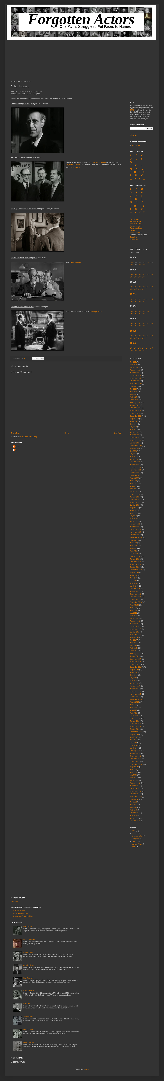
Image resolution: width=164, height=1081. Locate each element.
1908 (139, 277)
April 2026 (133, 365)
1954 (147, 336)
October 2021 (135, 505)
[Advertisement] (82, 58)
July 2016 (133, 672)
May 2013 (133, 775)
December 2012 (135, 788)
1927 (135, 301)
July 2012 (133, 802)
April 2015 (133, 713)
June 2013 (133, 772)
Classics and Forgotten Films (23, 916)
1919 (143, 289)
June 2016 (133, 675)
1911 (135, 287)
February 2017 (135, 653)
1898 (139, 265)
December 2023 (135, 438)
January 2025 (135, 405)
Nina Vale (26, 1004)
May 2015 (133, 710)
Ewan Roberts (75, 263)
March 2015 (134, 716)
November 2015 (135, 694)
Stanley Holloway (99, 162)
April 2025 (133, 397)
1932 (139, 311)
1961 (135, 348)
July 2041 (133, 362)
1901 (135, 275)
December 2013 (135, 756)
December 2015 (135, 691)
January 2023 (135, 465)
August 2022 (134, 478)
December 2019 (135, 562)
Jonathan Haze (28, 965)
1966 (131, 350)
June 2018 (133, 610)
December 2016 (135, 659)
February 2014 (135, 751)
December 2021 (135, 500)
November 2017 (135, 629)
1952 (139, 336)
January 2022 (135, 497)
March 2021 (134, 521)
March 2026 (134, 367)
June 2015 (133, 707)
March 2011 (134, 818)
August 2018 (134, 605)
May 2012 (133, 807)
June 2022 (133, 483)
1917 (135, 289)
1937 (135, 314)
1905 (151, 275)
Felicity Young (28, 1029)
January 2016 (135, 689)
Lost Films (133, 230)
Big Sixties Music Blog (20, 913)
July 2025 (133, 389)
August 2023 (134, 448)
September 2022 (136, 475)
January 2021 (135, 527)
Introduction (136, 145)
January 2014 (135, 753)
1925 (151, 299)
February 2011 (135, 821)
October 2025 (135, 381)
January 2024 (135, 435)
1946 (131, 326)
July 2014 (133, 737)
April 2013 (133, 778)
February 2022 (135, 494)
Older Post (117, 433)
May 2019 (133, 581)
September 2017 (136, 635)
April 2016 (133, 680)
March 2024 (134, 432)
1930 (131, 311)
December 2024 (135, 408)
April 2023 (133, 456)
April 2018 (133, 616)
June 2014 (133, 740)
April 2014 (133, 745)
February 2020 (135, 556)
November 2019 (135, 564)
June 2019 (133, 578)
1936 (131, 314)
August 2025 (134, 386)
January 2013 (135, 786)
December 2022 (135, 467)
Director (134, 841)
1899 (143, 265)
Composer (135, 839)
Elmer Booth (27, 927)
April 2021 (133, 518)
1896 (131, 265)
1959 (143, 338)
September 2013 (136, 764)
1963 (143, 348)
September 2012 (136, 797)
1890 (131, 262)
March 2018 (134, 618)
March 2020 (134, 554)
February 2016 (135, 686)
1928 (139, 301)
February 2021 (135, 524)
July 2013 (133, 770)
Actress (134, 833)
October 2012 (135, 794)
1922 (139, 299)
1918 (139, 289)
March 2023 (134, 459)
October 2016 (135, 664)
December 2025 (135, 375)
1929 (143, 301)
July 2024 (133, 421)
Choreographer (137, 836)
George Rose (96, 312)
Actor (134, 831)
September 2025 (136, 384)
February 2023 (135, 462)
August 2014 (134, 734)
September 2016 (136, 667)
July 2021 (133, 510)
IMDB (132, 110)
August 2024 (134, 419)
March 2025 (134, 400)
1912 (139, 287)
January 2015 (135, 721)
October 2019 (135, 567)
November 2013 (135, 759)
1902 (139, 275)
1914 (147, 287)
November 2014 (135, 726)
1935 (151, 311)
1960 (131, 348)
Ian (16, 450)
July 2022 (133, 481)
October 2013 (135, 761)
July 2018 (133, 608)
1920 (131, 299)
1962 (139, 348)
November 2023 (135, 440)
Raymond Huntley (73, 165)
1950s (133, 330)
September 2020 (136, 537)
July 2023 (133, 451)
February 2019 (135, 589)
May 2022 (133, 486)
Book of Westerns (19, 911)
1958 (139, 338)
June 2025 (133, 392)
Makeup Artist (137, 844)
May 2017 (133, 645)
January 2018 (135, 624)
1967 (135, 350)
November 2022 (135, 470)
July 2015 (133, 705)
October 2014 (135, 729)
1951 (135, 336)
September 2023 (136, 446)
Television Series (136, 233)
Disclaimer (133, 237)
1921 (135, 299)
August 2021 (134, 508)
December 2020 (135, 529)
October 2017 (135, 632)
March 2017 (134, 651)
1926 (131, 301)
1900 (131, 275)
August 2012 (134, 799)
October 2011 (135, 813)
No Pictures (134, 239)
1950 (131, 336)
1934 (147, 311)
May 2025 (133, 394)
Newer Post (15, 433)
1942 (139, 324)
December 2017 (135, 626)
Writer (134, 847)
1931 (135, 311)
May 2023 (133, 454)
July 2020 (133, 543)
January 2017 (135, 656)
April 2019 (133, 583)
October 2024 (135, 413)
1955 (151, 336)
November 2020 (135, 532)
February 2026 (135, 370)
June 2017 (133, 643)
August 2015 (134, 702)
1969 (143, 350)
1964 (147, 348)
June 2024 (133, 424)
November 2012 (135, 791)
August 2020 (134, 540)
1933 (143, 311)
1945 (151, 324)
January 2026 (135, 373)
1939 (143, 314)
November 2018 (135, 597)
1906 (131, 277)
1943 (143, 324)
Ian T (17, 446)
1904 (147, 275)
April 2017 (133, 648)
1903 (143, 275)
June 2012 (133, 805)
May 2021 (133, 516)
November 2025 (135, 378)
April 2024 (133, 429)
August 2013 (134, 767)
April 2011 (133, 815)
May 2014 (133, 743)
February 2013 (135, 783)
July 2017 (133, 640)
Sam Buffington (28, 991)
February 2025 (135, 402)
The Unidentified (135, 226)
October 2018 (135, 599)
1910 (131, 287)
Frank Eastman (28, 1042)
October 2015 (135, 697)
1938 (139, 314)
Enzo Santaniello (29, 939)
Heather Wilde (28, 952)
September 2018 (136, 602)
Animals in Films (135, 224)
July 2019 (133, 575)
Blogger (86, 1069)
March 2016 (134, 683)
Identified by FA (135, 221)
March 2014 (134, 748)
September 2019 (136, 570)
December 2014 (135, 724)
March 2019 (134, 586)
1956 (131, 338)
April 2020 (133, 551)
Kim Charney (28, 978)
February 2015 (135, 718)
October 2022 (135, 473)
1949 (143, 326)
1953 (143, 336)
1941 (135, 324)
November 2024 (135, 411)
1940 (131, 324)
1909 (143, 277)
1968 (139, 350)
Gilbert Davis (75, 167)
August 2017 (134, 637)
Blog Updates (134, 219)
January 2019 (135, 591)
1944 (147, 324)
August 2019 (134, 572)
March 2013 (134, 780)
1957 (135, 338)
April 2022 (133, 489)
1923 (143, 299)
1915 (151, 287)
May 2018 (133, 613)
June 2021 (133, 513)
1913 (143, 287)
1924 (147, 299)
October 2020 (135, 535)
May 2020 (133, 548)
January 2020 (135, 559)
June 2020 (133, 545)
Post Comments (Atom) (28, 437)
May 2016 (133, 678)
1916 (132, 289)
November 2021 (135, 502)
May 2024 (133, 427)
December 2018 (135, 594)
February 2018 (135, 621)
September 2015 (136, 699)
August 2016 (134, 670)
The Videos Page (136, 228)
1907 (135, 277)
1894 (147, 262)
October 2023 (135, 443)
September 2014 (136, 732)
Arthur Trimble (28, 1017)
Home (67, 433)
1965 (151, 348)
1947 (135, 326)
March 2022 (134, 491)
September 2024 (136, 416)
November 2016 (135, 662)
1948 (139, 326)
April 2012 (133, 810)
